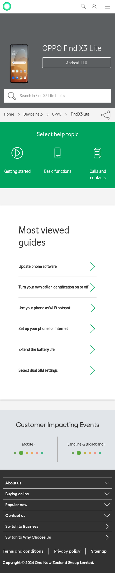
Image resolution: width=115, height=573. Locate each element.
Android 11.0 (76, 63)
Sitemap (99, 551)
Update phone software (37, 266)
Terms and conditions (23, 551)
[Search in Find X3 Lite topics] (57, 96)
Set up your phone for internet (43, 328)
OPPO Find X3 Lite (72, 48)
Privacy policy (67, 551)
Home (9, 114)
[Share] (110, 114)
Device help (33, 114)
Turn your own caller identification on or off (53, 287)
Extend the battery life (36, 349)
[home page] (7, 6)
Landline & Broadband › (87, 444)
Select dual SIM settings (37, 370)
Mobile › (28, 444)
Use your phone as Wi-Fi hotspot (44, 308)
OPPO (56, 114)
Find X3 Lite (80, 114)
